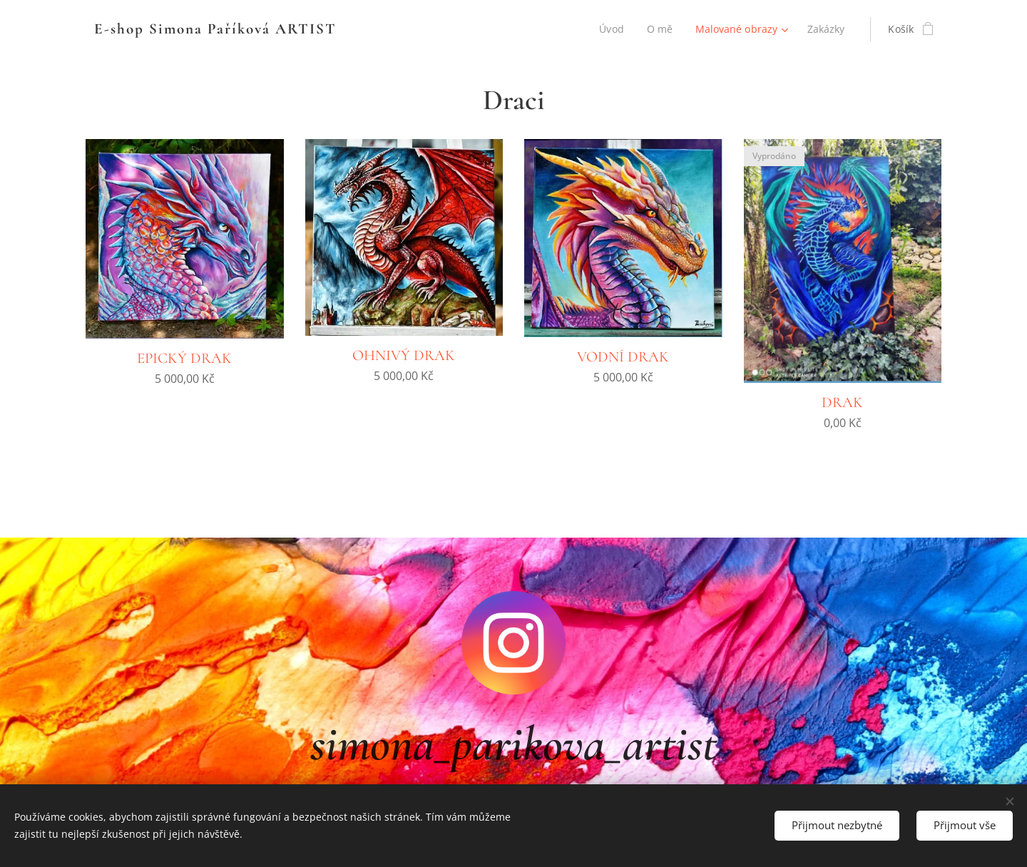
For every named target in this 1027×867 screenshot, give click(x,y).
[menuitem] (611, 29)
